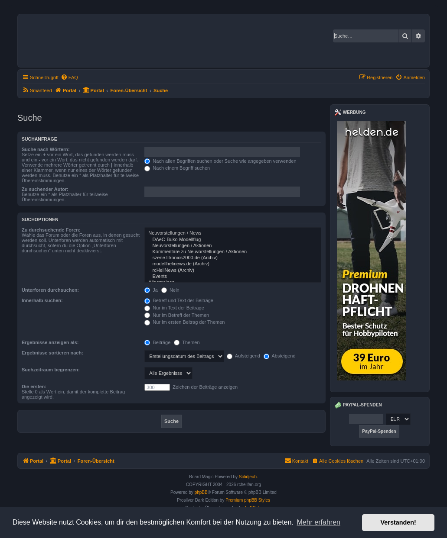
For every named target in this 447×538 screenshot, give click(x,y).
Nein (170, 290)
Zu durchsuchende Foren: (51, 229)
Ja (151, 290)
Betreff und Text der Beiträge (178, 300)
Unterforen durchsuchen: (50, 290)
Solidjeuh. (248, 476)
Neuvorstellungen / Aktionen (232, 246)
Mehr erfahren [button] (318, 522)
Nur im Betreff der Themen (176, 315)
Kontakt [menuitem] (296, 460)
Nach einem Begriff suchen (177, 168)
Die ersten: (34, 386)
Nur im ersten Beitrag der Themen (184, 322)
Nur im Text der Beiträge (174, 307)
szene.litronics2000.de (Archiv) (232, 258)
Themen (186, 342)
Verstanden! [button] (398, 522)
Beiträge (157, 342)
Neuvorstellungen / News (232, 233)
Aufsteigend (243, 355)
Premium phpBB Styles (247, 500)
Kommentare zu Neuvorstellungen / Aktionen (232, 252)
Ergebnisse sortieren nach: (52, 352)
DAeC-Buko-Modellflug (232, 240)
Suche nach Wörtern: (46, 149)
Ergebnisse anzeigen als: (50, 342)
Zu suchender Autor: (45, 189)
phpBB (201, 492)
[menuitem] (69, 77)
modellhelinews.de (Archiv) (232, 264)
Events (232, 277)
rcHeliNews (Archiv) (232, 270)
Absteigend (280, 355)
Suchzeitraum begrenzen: (51, 369)
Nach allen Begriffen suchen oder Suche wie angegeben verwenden (220, 161)
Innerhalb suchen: (42, 300)
